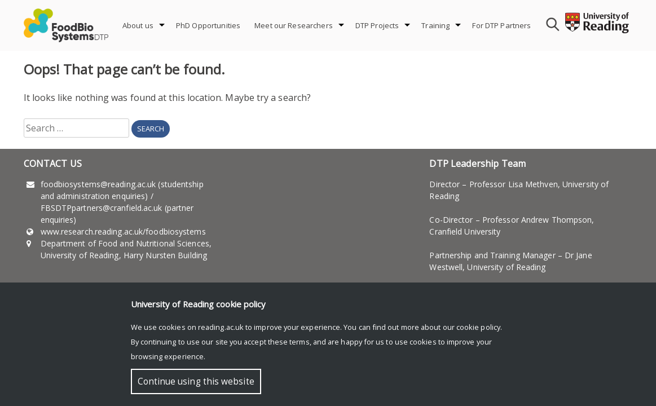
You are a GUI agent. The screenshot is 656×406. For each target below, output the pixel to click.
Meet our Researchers (293, 25)
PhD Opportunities (208, 25)
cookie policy (478, 327)
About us (137, 25)
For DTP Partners (501, 25)
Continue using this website (196, 381)
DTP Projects (377, 25)
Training (435, 25)
